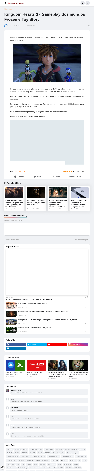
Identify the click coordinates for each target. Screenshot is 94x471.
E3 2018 (17, 453)
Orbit (84, 460)
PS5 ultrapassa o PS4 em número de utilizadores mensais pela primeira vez (79, 204)
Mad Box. (55, 460)
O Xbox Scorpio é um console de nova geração (34, 328)
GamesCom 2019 (39, 456)
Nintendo (73, 460)
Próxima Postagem (81, 240)
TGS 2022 (77, 468)
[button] (6, 3)
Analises (17, 449)
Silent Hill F (51, 464)
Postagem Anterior (12, 240)
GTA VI (21, 460)
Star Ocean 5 (11, 468)
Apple (25, 449)
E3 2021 (40, 453)
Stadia (76, 464)
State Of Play (22, 468)
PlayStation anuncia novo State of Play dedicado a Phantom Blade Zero (43, 311)
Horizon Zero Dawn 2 (42, 460)
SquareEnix (67, 464)
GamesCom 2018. (26, 456)
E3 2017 (9, 453)
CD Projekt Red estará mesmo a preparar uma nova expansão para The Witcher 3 (14, 204)
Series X (42, 464)
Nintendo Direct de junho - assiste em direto (35, 373)
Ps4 (15, 9)
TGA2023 (69, 468)
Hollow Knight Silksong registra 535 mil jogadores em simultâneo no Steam (58, 204)
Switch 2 (52, 468)
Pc (8, 464)
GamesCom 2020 (53, 456)
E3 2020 (32, 453)
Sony (59, 464)
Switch (44, 468)
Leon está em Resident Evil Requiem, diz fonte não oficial (36, 203)
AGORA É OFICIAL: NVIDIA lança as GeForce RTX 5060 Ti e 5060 (29, 300)
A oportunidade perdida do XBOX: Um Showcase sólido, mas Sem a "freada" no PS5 (57, 374)
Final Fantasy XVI (72, 453)
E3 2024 (47, 453)
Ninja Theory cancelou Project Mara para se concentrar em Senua (78, 374)
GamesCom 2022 (67, 456)
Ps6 (23, 464)
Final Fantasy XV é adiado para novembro (32, 303)
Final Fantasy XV (58, 453)
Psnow (29, 464)
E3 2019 (24, 453)
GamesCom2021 (81, 456)
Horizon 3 (29, 460)
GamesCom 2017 (12, 456)
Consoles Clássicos (71, 449)
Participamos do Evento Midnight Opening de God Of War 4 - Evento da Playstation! (47, 320)
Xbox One (22, 171)
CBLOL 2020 (49, 449)
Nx (79, 460)
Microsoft (64, 460)
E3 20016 (82, 449)
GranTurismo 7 (11, 460)
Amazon (9, 449)
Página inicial (8, 9)
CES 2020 (59, 449)
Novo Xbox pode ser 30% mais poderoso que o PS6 (14, 373)
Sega (35, 464)
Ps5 (18, 464)
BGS (40, 449)
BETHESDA (33, 449)
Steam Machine (35, 468)
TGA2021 (60, 468)
